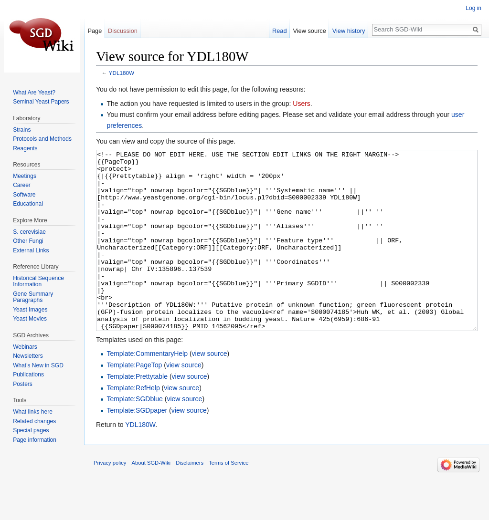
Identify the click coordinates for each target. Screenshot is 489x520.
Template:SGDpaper (136, 446)
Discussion (123, 30)
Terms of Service (228, 498)
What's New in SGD (38, 365)
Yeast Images (30, 309)
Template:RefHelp (132, 423)
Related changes (34, 421)
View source (309, 30)
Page (94, 30)
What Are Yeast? (34, 92)
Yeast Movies (30, 318)
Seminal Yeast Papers (41, 101)
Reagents (25, 148)
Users (301, 103)
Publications (28, 374)
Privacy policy (110, 498)
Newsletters (28, 356)
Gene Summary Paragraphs (33, 297)
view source (209, 389)
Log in (473, 8)
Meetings (24, 176)
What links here (33, 411)
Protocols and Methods (42, 138)
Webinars (25, 346)
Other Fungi (28, 241)
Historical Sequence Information (38, 281)
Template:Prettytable (137, 412)
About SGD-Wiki (151, 498)
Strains (22, 129)
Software (24, 194)
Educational (28, 203)
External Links (31, 250)
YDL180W (122, 73)
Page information (34, 440)
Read (279, 30)
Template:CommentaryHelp (147, 389)
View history (348, 30)
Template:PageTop (134, 401)
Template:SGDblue (134, 434)
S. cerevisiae (29, 232)
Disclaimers (189, 498)
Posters (22, 384)
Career (22, 185)
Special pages (31, 430)
